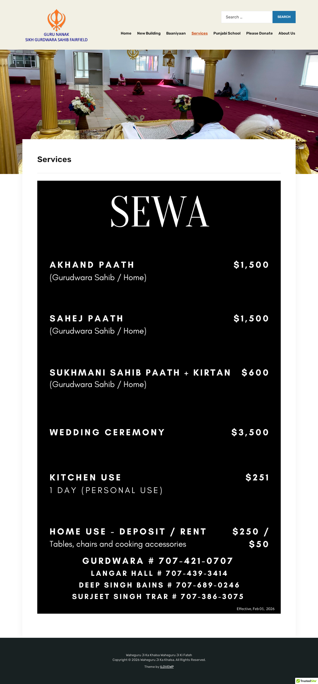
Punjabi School (226, 33)
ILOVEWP (167, 667)
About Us (286, 33)
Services (200, 33)
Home (126, 33)
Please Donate (259, 33)
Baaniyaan (176, 33)
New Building (148, 33)
